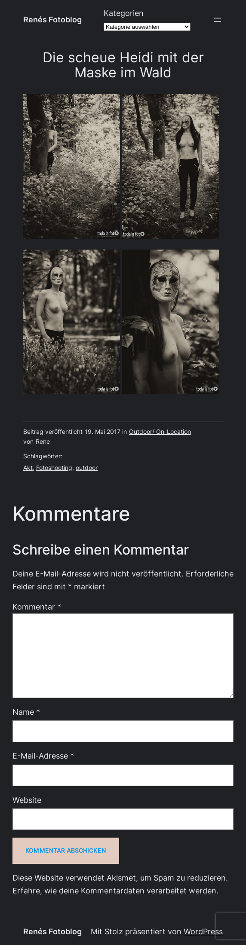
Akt (28, 467)
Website (26, 800)
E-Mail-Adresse (43, 755)
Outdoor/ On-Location (160, 431)
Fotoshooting (54, 467)
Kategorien (124, 13)
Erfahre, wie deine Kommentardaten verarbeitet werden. (115, 890)
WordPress (203, 931)
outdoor (87, 467)
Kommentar (36, 606)
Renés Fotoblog (52, 19)
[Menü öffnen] (217, 20)
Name (26, 711)
